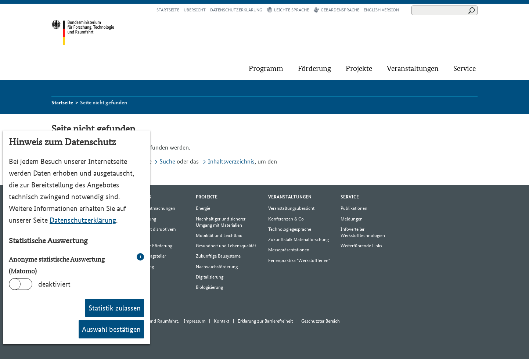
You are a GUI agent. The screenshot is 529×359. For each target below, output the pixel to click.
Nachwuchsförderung (217, 266)
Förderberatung (139, 266)
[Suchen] (444, 10)
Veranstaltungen (413, 68)
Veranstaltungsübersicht (291, 208)
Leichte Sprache (288, 9)
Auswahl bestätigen (111, 329)
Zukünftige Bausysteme (218, 256)
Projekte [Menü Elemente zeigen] (206, 197)
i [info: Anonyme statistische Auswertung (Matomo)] (140, 256)
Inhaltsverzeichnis (231, 161)
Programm (266, 68)
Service (464, 68)
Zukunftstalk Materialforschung (298, 239)
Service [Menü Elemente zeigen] (350, 197)
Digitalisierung (209, 277)
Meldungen (352, 219)
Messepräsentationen (288, 249)
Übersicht (195, 9)
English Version (381, 9)
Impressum (194, 321)
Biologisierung (209, 287)
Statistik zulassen (115, 308)
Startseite (167, 9)
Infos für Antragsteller (145, 256)
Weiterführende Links (361, 245)
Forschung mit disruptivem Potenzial (150, 232)
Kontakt (221, 321)
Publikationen (354, 208)
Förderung (314, 68)
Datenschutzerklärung (83, 220)
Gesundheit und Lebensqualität (226, 245)
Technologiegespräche (289, 229)
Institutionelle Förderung (148, 245)
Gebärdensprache (336, 9)
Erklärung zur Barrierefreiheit (265, 321)
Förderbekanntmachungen (149, 208)
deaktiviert (54, 284)
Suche (167, 161)
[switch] (20, 284)
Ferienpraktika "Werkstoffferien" (299, 260)
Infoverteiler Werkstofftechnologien (363, 232)
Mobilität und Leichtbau (219, 235)
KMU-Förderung (140, 219)
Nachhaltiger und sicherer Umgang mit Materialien (220, 222)
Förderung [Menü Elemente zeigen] (137, 197)
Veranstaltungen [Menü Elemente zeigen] (290, 197)
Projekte (359, 68)
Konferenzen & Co (286, 219)
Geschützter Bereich (320, 321)
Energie (203, 208)
